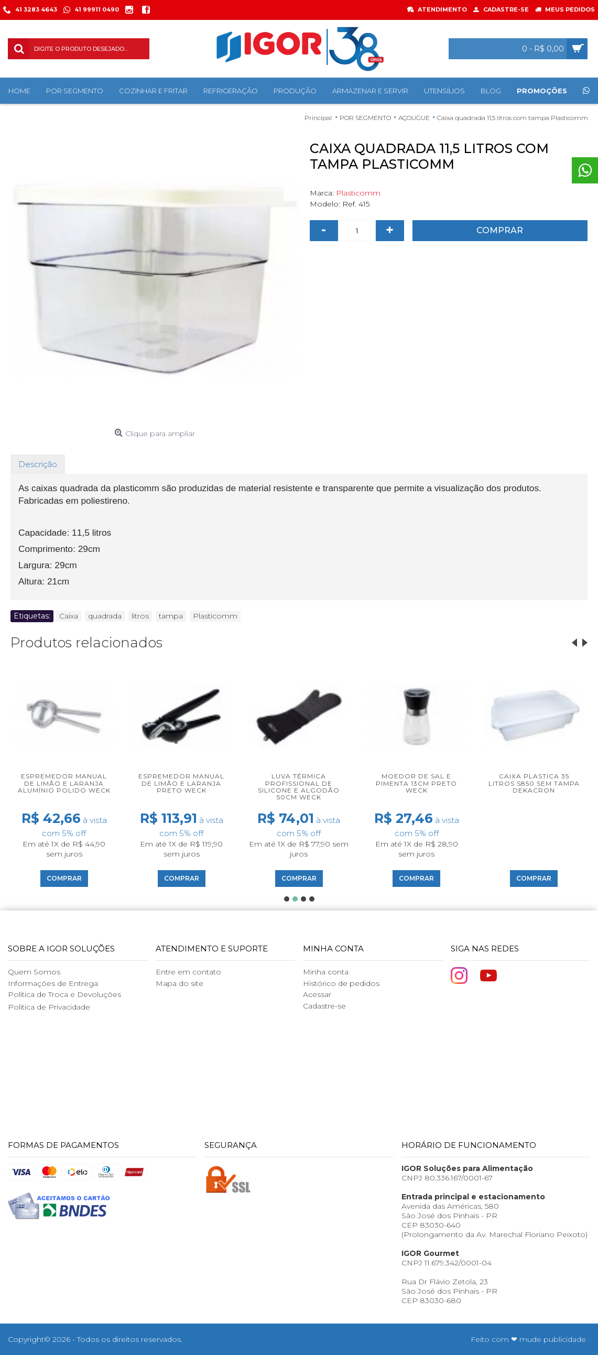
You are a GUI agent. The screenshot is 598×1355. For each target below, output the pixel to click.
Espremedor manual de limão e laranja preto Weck (181, 783)
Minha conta (326, 972)
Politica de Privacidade (49, 1007)
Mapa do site (179, 983)
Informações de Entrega (53, 983)
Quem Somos (34, 972)
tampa (171, 616)
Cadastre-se (324, 1006)
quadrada (105, 616)
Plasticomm (358, 193)
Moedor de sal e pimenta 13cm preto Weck (416, 783)
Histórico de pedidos (341, 983)
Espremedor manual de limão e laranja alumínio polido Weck (64, 783)
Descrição (37, 464)
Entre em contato (188, 972)
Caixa (68, 616)
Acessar (317, 994)
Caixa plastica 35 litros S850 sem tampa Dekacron (534, 783)
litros (140, 616)
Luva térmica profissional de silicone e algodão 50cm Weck (299, 786)
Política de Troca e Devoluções (64, 994)
